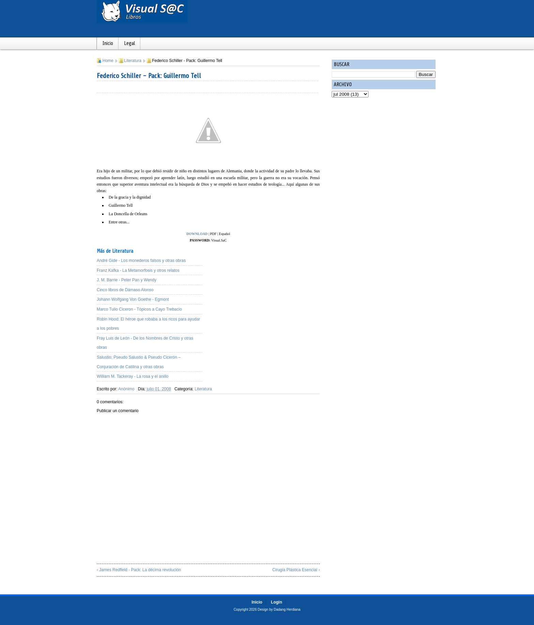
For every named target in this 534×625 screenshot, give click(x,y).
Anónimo (126, 389)
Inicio (108, 43)
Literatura (132, 60)
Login (276, 602)
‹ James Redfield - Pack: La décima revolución (139, 569)
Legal (129, 43)
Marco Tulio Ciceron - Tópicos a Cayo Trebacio (139, 309)
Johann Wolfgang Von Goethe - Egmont (133, 299)
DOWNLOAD (196, 234)
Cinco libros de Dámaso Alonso (125, 289)
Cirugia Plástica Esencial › (296, 569)
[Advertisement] (267, 291)
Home (108, 60)
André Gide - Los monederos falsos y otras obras (141, 260)
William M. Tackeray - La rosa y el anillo (133, 376)
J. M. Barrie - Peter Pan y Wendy (126, 280)
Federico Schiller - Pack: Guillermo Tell (149, 76)
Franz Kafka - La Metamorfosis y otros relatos (138, 270)
